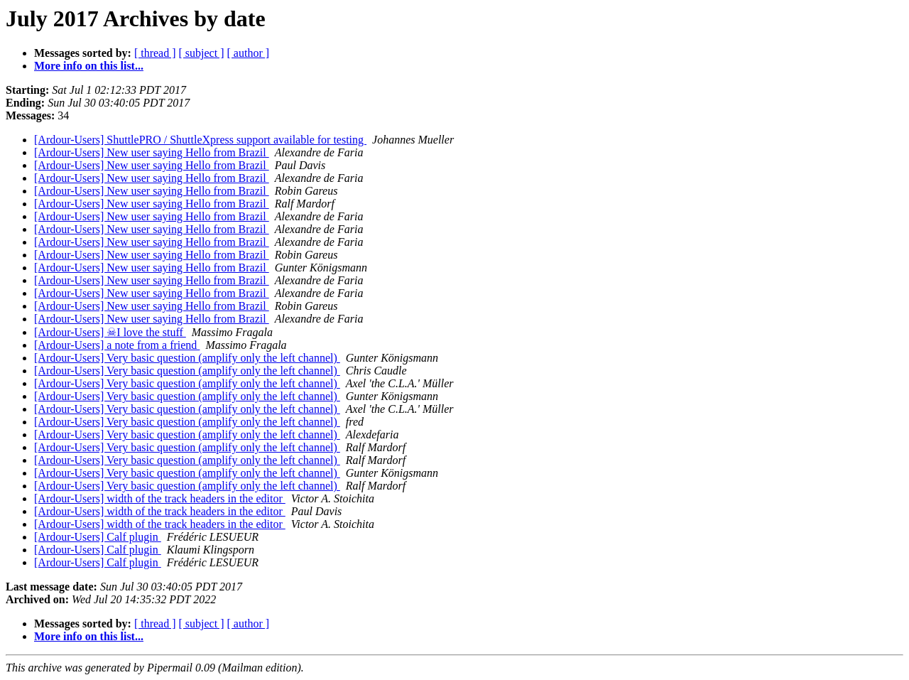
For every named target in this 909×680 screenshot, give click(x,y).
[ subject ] (201, 53)
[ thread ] (155, 53)
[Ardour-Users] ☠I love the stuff (110, 332)
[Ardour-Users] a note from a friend (117, 345)
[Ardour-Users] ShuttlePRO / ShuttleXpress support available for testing (200, 140)
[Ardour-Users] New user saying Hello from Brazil (151, 152)
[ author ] (248, 53)
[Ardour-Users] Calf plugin (97, 537)
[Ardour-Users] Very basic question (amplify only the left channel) (187, 358)
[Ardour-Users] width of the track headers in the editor (159, 498)
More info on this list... (88, 66)
